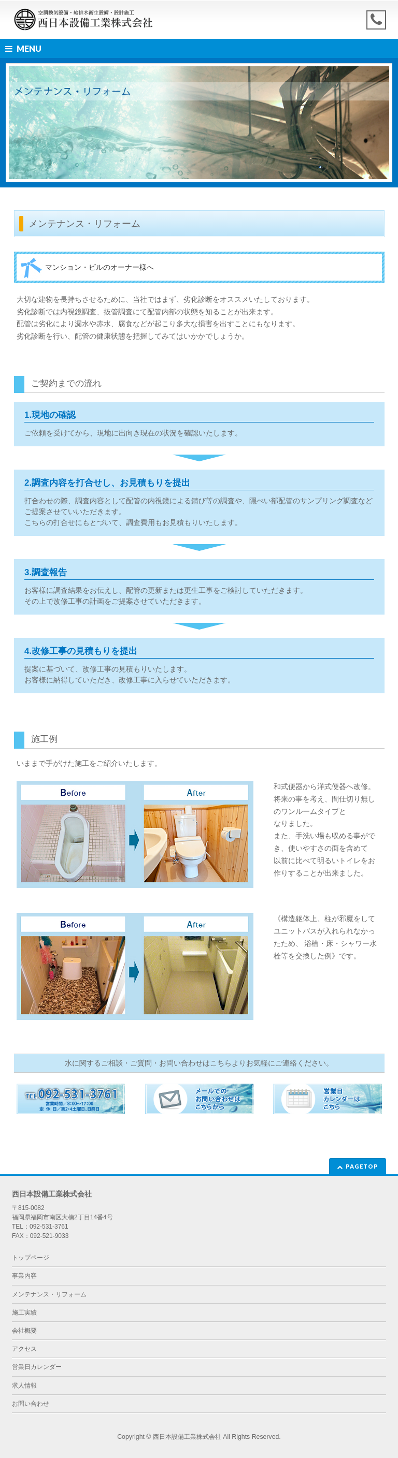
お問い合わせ (30, 1403)
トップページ (30, 1257)
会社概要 (24, 1330)
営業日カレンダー (37, 1366)
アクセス (24, 1348)
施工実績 (24, 1312)
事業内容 (24, 1275)
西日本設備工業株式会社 (187, 1436)
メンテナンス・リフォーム (49, 1294)
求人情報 (24, 1385)
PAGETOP (362, 1166)
